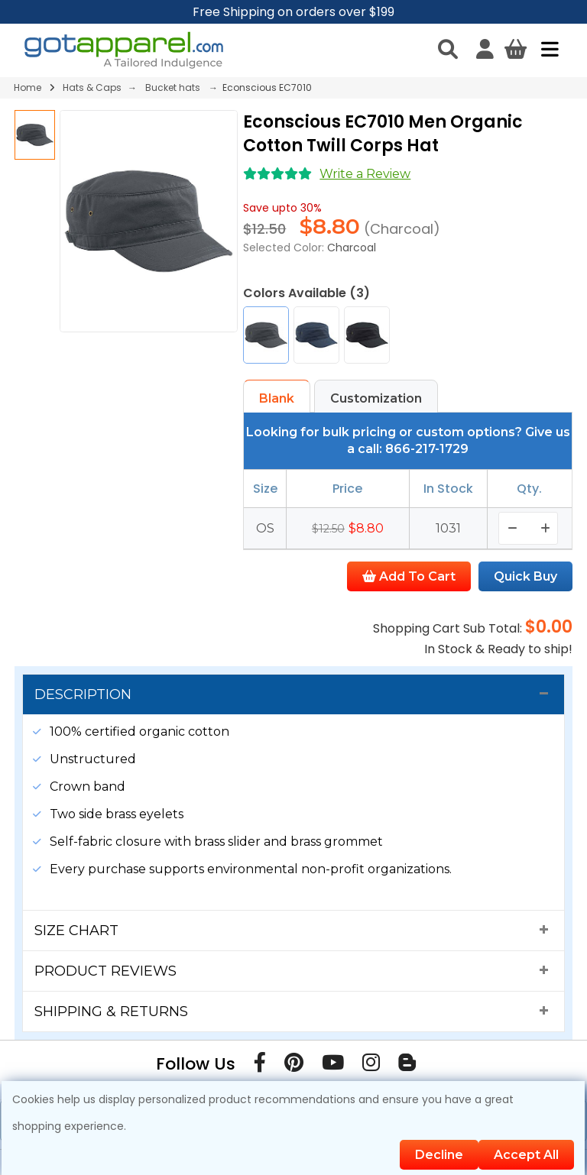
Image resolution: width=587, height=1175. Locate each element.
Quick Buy (525, 576)
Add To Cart (409, 576)
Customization (376, 398)
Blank (276, 398)
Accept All (526, 1154)
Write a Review (364, 174)
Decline (439, 1154)
